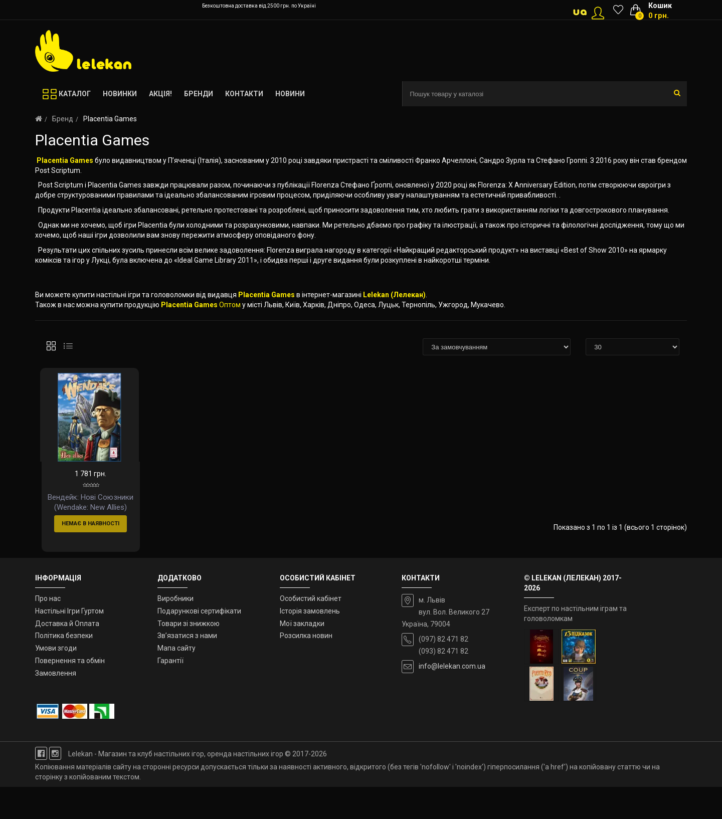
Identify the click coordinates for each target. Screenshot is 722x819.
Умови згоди (56, 680)
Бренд (62, 119)
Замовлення (55, 705)
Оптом (230, 305)
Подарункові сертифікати (199, 643)
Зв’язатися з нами (187, 668)
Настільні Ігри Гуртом (69, 643)
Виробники (175, 631)
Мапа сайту (176, 680)
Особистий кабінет (310, 631)
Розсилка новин (306, 668)
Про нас (48, 631)
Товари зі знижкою (188, 655)
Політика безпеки (64, 668)
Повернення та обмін (70, 693)
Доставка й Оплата (67, 655)
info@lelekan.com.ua (452, 698)
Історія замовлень (310, 643)
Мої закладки (302, 655)
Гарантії (170, 693)
